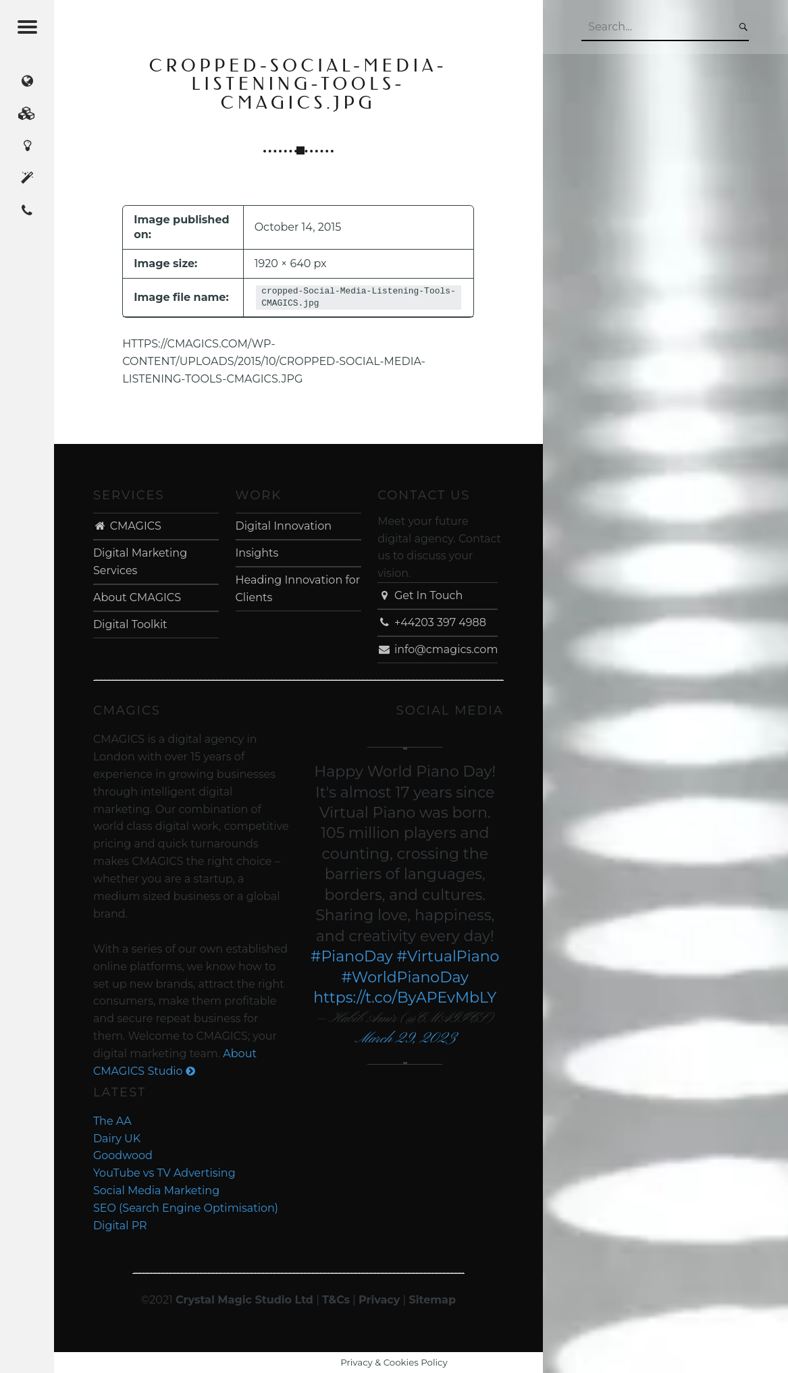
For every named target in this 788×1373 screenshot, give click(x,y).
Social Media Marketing (156, 1190)
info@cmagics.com (437, 649)
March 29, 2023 (404, 1039)
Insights (257, 553)
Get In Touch (420, 595)
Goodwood (123, 1155)
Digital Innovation (284, 526)
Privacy (379, 1299)
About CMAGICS (137, 597)
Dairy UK (116, 1138)
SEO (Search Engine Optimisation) (185, 1208)
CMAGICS (127, 526)
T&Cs (336, 1299)
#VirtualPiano (448, 956)
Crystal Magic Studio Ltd (244, 1299)
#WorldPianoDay (405, 977)
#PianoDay (352, 956)
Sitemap (432, 1299)
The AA (112, 1121)
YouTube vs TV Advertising (164, 1173)
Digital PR (120, 1225)
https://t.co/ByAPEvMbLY (404, 997)
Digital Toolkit (130, 624)
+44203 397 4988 (431, 622)
